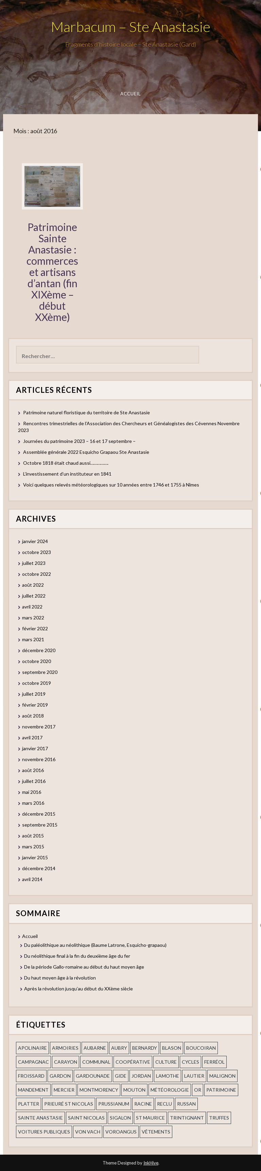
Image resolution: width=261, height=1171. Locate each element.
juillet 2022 (34, 596)
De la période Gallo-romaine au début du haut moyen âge (84, 967)
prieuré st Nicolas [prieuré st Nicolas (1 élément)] (68, 1104)
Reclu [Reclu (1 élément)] (164, 1104)
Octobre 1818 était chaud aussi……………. (65, 463)
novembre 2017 (38, 726)
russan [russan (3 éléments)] (186, 1104)
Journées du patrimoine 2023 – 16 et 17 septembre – (79, 441)
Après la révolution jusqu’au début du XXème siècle (78, 988)
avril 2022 (32, 607)
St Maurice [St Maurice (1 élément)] (150, 1118)
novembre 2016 (38, 759)
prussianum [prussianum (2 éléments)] (113, 1104)
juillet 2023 (34, 563)
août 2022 (33, 585)
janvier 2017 (35, 748)
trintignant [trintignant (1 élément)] (187, 1118)
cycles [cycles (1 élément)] (190, 1062)
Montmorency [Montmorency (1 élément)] (99, 1090)
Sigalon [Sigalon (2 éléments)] (120, 1118)
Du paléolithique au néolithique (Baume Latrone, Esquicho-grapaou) (95, 945)
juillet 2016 (34, 781)
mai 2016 (31, 792)
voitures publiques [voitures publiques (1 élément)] (44, 1132)
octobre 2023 (36, 552)
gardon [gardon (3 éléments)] (60, 1076)
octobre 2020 (36, 661)
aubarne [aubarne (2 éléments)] (95, 1048)
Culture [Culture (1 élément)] (166, 1062)
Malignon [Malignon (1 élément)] (222, 1076)
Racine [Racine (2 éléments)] (143, 1104)
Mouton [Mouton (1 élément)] (134, 1090)
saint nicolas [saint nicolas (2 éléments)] (86, 1118)
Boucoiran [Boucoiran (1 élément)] (201, 1048)
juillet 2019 (34, 694)
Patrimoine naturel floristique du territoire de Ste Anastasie (86, 412)
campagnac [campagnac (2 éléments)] (33, 1062)
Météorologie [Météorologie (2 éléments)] (170, 1090)
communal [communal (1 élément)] (96, 1062)
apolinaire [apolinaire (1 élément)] (32, 1048)
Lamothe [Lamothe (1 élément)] (167, 1076)
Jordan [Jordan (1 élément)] (141, 1076)
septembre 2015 (39, 825)
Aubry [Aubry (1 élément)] (119, 1048)
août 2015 (33, 835)
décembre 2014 (38, 868)
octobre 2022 (36, 574)
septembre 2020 (39, 672)
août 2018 (33, 716)
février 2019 (35, 705)
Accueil (130, 93)
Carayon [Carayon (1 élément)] (65, 1062)
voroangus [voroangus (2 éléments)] (121, 1132)
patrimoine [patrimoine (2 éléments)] (221, 1090)
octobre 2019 (36, 683)
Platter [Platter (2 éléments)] (28, 1104)
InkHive (150, 1163)
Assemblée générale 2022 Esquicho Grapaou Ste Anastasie (86, 452)
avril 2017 (32, 737)
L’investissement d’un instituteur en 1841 (67, 474)
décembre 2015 (38, 814)
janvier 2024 (35, 541)
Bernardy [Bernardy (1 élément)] (144, 1048)
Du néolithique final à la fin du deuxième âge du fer (77, 956)
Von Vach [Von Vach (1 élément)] (87, 1132)
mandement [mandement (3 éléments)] (33, 1090)
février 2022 (35, 628)
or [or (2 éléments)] (197, 1090)
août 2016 (33, 770)
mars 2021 (33, 639)
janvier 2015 (35, 857)
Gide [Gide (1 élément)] (120, 1076)
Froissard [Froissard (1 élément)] (31, 1076)
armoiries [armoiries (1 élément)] (65, 1048)
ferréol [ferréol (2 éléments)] (214, 1062)
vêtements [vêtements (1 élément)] (156, 1132)
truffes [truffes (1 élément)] (219, 1118)
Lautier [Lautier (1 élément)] (194, 1076)
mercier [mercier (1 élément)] (64, 1090)
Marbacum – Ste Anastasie (130, 26)
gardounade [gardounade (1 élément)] (93, 1076)
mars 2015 (33, 846)
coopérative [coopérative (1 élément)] (133, 1062)
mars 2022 (33, 617)
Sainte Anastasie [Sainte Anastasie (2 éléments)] (40, 1118)
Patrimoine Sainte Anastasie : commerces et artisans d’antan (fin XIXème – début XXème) (52, 272)
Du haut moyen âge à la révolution (60, 978)
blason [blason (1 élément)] (171, 1048)
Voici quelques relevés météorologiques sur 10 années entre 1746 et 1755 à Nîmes (111, 485)
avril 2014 (32, 879)
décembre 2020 (38, 650)
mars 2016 (33, 803)
